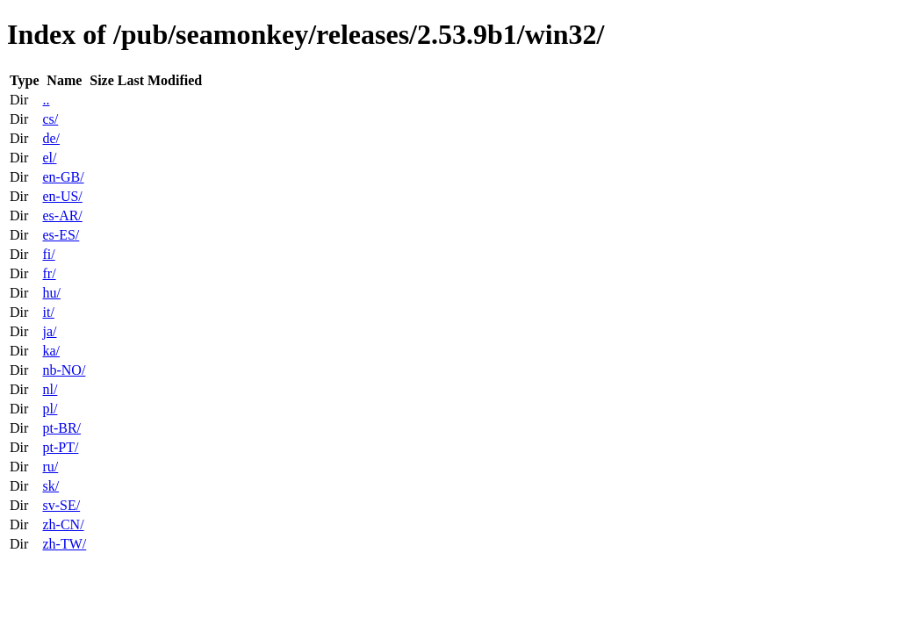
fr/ (48, 273)
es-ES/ (60, 234)
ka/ (51, 350)
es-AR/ (62, 215)
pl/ (49, 408)
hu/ (51, 292)
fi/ (48, 254)
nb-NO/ (63, 370)
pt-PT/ (60, 447)
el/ (49, 157)
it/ (48, 312)
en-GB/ (62, 176)
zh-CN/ (62, 524)
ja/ (49, 331)
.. (45, 99)
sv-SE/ (61, 505)
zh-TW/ (64, 543)
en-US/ (62, 196)
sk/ (50, 485)
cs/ (50, 118)
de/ (51, 138)
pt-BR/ (61, 427)
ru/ (50, 466)
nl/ (49, 389)
